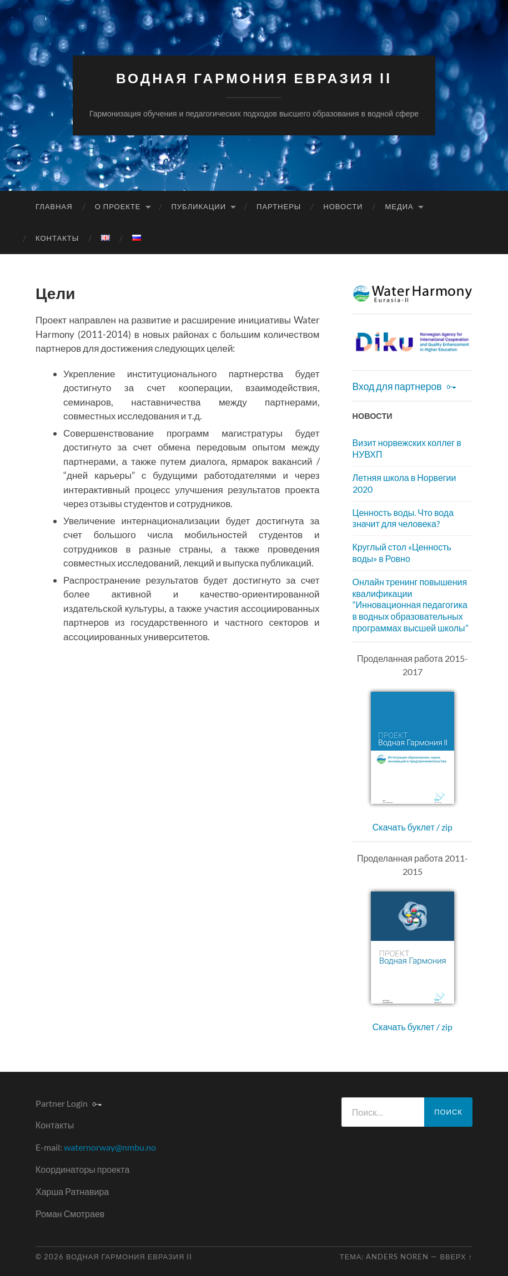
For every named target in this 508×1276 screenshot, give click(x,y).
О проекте (118, 206)
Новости (343, 206)
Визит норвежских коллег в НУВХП (407, 448)
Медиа (399, 206)
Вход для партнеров (397, 386)
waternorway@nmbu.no (110, 1147)
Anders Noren (397, 1256)
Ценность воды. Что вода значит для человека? (403, 518)
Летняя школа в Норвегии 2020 (404, 483)
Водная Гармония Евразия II (254, 78)
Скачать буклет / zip (412, 827)
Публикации (199, 206)
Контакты (57, 238)
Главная (54, 206)
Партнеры (278, 206)
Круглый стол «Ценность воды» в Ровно (402, 552)
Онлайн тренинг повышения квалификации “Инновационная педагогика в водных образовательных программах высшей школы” (411, 604)
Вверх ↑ (456, 1256)
